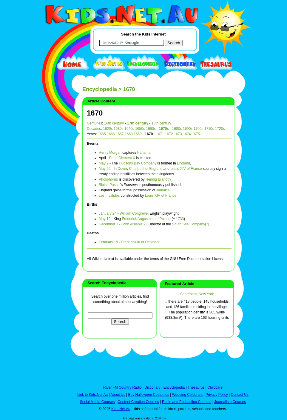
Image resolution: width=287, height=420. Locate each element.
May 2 (104, 163)
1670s (164, 129)
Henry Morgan (110, 152)
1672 (169, 134)
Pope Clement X (122, 158)
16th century (114, 123)
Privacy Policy (217, 395)
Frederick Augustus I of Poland (146, 219)
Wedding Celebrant (187, 395)
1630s (119, 129)
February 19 (108, 242)
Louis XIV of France (186, 169)
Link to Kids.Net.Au (92, 395)
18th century (161, 123)
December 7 (108, 224)
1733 (180, 219)
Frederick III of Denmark (140, 242)
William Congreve (134, 213)
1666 (111, 134)
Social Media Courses (97, 402)
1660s (151, 129)
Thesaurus (196, 387)
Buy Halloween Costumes (148, 395)
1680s (177, 129)
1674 (187, 134)
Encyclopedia (99, 89)
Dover (122, 169)
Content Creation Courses (138, 402)
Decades (94, 129)
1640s (129, 129)
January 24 (107, 213)
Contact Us (239, 395)
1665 (102, 134)
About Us (117, 395)
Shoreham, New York (197, 294)
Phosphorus (108, 179)
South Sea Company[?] (190, 224)
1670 (95, 113)
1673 (178, 134)
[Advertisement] (49, 218)
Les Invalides (109, 195)
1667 (120, 134)
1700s (198, 129)
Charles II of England (145, 169)
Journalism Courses (230, 402)
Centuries (94, 123)
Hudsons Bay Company (137, 163)
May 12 (104, 219)
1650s (140, 129)
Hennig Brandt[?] (159, 179)
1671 (160, 134)
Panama (144, 152)
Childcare (215, 387)
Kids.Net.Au (120, 409)
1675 (196, 134)
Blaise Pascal (109, 185)
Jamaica (163, 190)
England (183, 163)
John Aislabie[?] (133, 224)
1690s (188, 129)
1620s (108, 129)
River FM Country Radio (122, 387)
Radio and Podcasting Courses (186, 402)
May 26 (104, 169)
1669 (138, 134)
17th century (137, 123)
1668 (129, 134)
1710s (209, 129)
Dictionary (153, 387)
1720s (220, 129)
